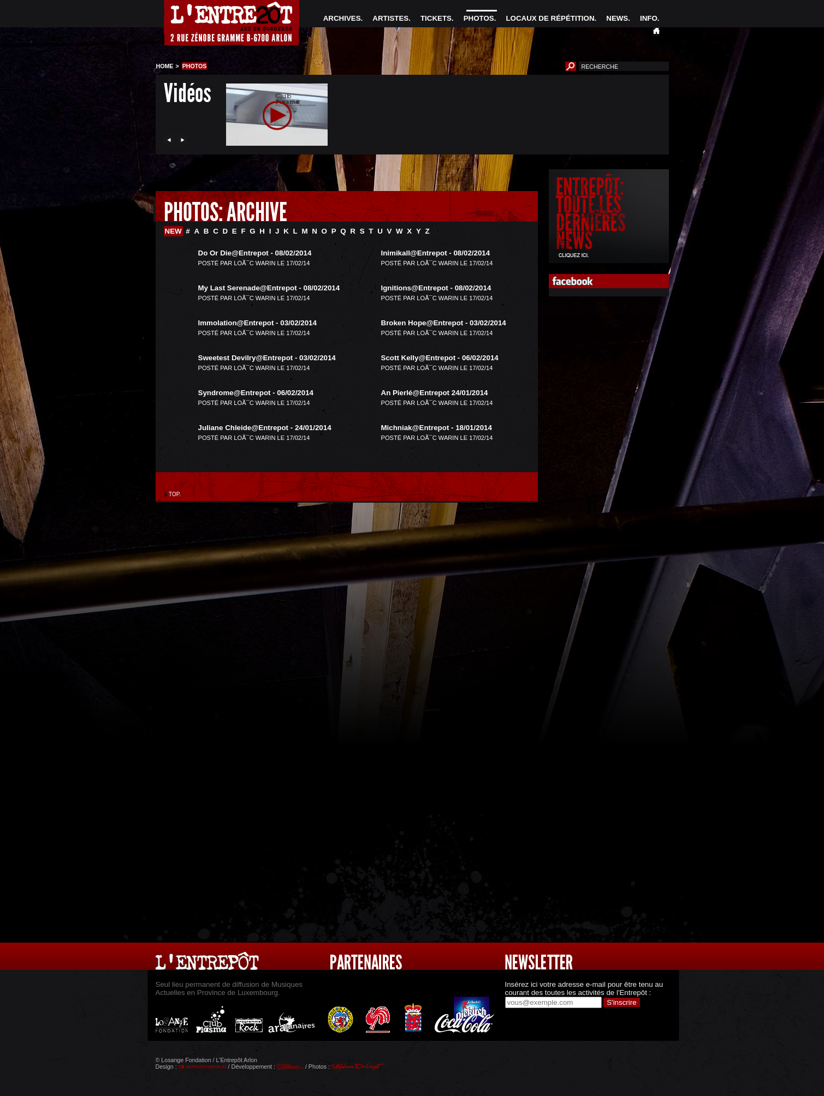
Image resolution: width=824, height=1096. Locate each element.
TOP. (175, 494)
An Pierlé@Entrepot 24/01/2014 (434, 393)
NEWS (617, 18)
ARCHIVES (342, 18)
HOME (165, 66)
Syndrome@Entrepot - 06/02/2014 (256, 393)
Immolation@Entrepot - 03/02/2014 (257, 323)
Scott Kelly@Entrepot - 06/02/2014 (440, 358)
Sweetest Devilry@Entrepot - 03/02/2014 (267, 358)
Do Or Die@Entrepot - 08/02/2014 (255, 253)
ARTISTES (390, 18)
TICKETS (436, 18)
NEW (173, 231)
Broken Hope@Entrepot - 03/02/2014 (443, 323)
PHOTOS (479, 18)
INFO (648, 18)
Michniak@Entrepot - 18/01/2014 (436, 428)
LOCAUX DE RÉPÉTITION (550, 18)
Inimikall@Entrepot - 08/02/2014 (435, 253)
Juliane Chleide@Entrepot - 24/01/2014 (264, 428)
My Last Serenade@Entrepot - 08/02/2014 (269, 288)
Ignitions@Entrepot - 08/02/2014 (436, 288)
